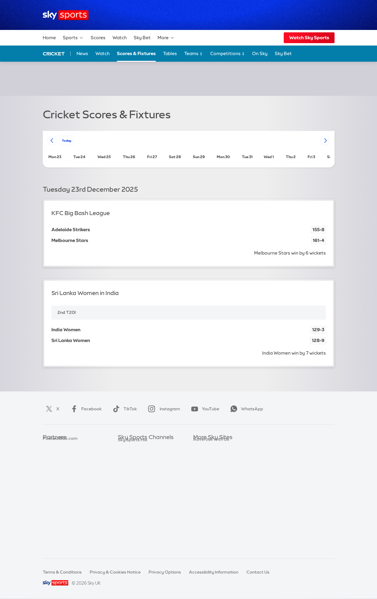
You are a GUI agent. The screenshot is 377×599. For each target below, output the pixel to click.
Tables (170, 53)
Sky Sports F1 (131, 491)
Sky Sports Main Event (140, 446)
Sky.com (202, 446)
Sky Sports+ (130, 527)
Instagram (163, 409)
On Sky (260, 53)
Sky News (203, 455)
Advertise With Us (211, 518)
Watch (119, 37)
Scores (98, 37)
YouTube (204, 409)
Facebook (85, 409)
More (166, 37)
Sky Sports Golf (133, 482)
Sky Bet (142, 37)
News (82, 53)
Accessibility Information (213, 572)
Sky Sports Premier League (145, 455)
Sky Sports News (135, 518)
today (66, 140)
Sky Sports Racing (136, 535)
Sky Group (203, 473)
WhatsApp (245, 409)
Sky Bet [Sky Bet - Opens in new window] (283, 53)
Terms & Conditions (62, 572)
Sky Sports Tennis (135, 500)
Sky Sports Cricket (136, 473)
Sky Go (200, 464)
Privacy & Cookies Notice (115, 572)
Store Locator (207, 509)
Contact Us (257, 572)
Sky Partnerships (210, 491)
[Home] (65, 15)
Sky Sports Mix (132, 544)
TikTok (123, 409)
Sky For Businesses (212, 482)
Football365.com (60, 473)
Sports (73, 37)
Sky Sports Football (138, 464)
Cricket (54, 53)
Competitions (227, 53)
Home (49, 37)
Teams (193, 53)
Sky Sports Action (136, 509)
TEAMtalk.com (58, 464)
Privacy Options (165, 572)
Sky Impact (204, 500)
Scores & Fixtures (136, 53)
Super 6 (50, 455)
